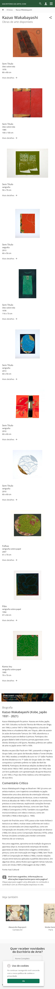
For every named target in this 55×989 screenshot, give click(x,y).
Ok (23, 981)
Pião (4, 606)
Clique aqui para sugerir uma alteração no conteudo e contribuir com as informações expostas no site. (25, 880)
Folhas (5, 545)
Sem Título (7, 63)
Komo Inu (7, 666)
